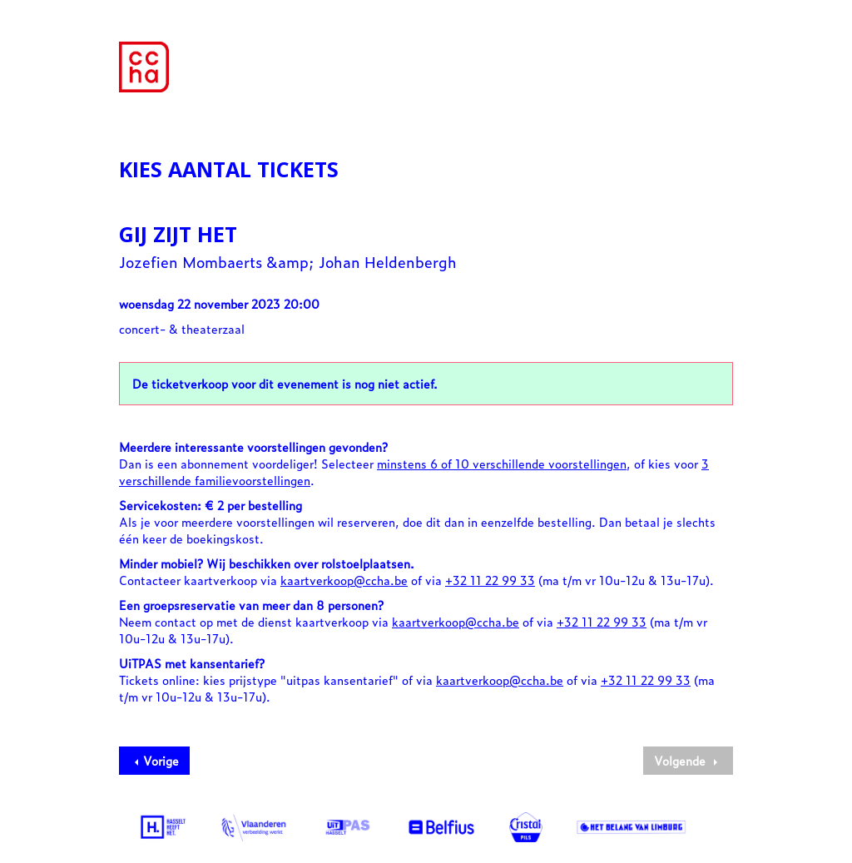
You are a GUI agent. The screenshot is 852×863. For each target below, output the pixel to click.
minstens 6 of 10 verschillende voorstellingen (502, 463)
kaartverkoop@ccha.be (344, 579)
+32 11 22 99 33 (490, 579)
